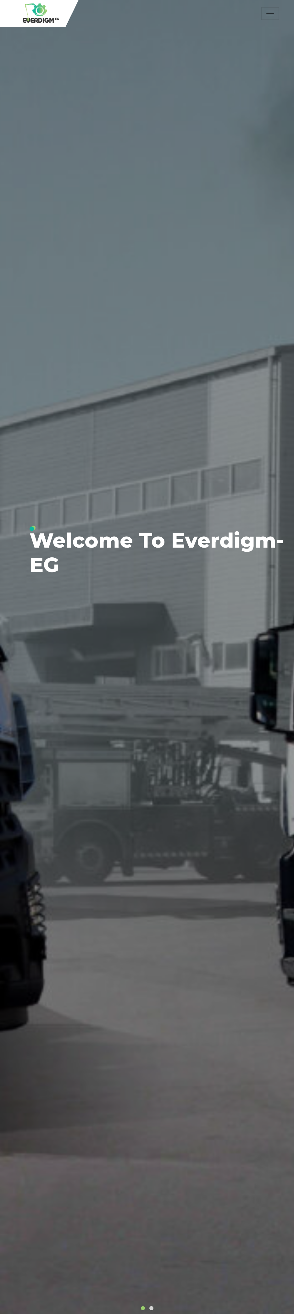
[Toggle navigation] (270, 13)
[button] (143, 1308)
